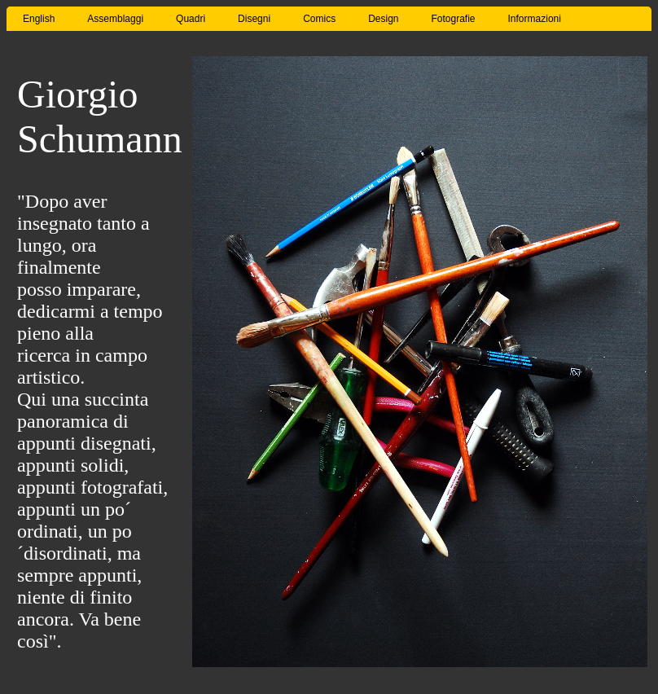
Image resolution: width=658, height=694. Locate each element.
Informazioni (534, 18)
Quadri (190, 18)
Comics (319, 18)
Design (383, 18)
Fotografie (454, 18)
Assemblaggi (115, 18)
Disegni (254, 18)
